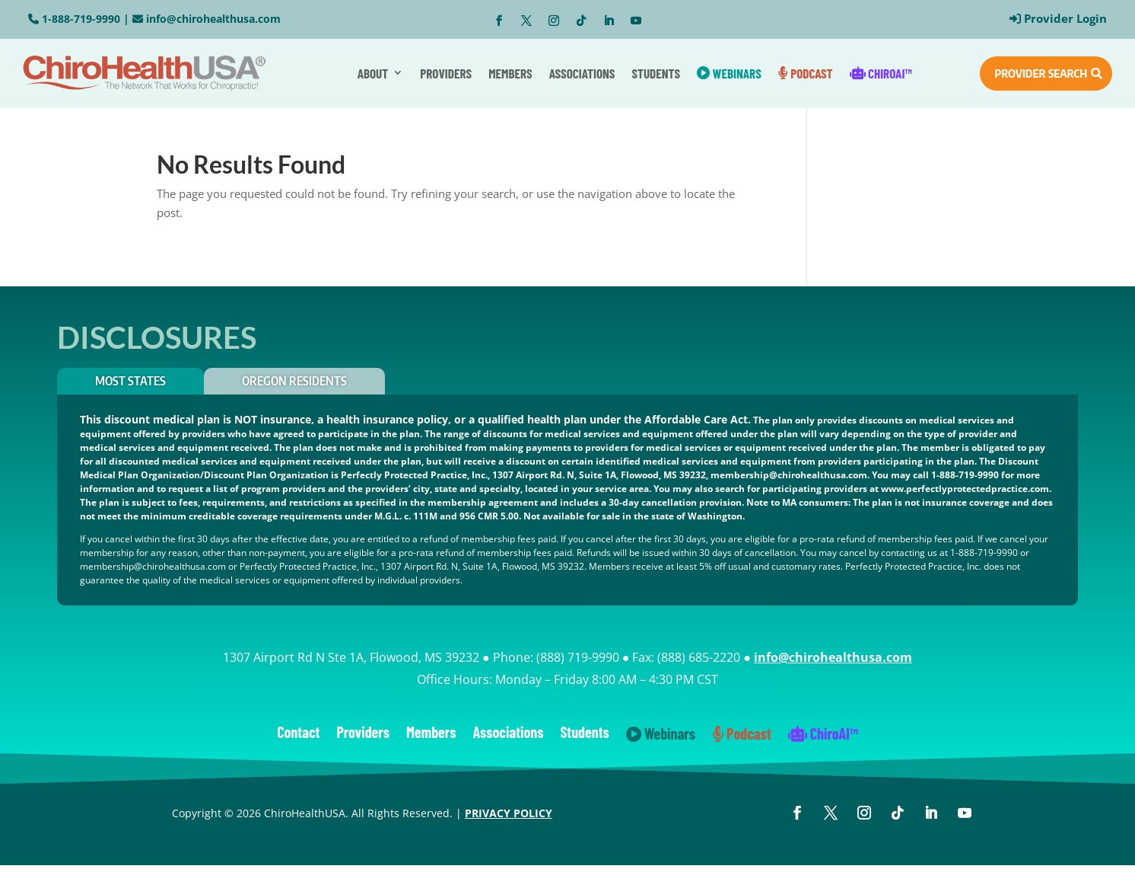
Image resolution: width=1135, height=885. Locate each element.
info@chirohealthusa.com (213, 18)
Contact (298, 734)
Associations (582, 73)
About (373, 73)
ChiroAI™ (881, 73)
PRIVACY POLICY (508, 813)
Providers (446, 73)
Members (510, 73)
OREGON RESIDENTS (294, 380)
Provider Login (1065, 18)
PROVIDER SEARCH (1040, 73)
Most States (130, 380)
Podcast (805, 73)
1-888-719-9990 (81, 18)
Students (655, 73)
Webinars (729, 73)
